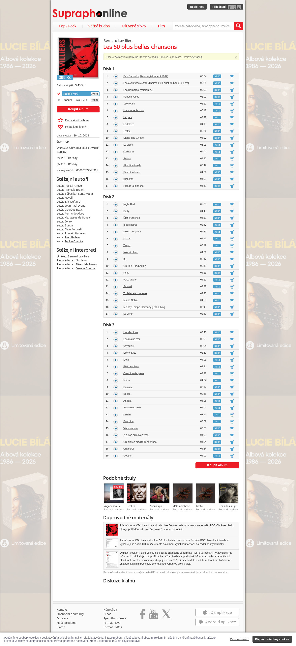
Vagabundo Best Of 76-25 (118, 506)
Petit (126, 272)
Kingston (128, 178)
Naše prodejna (66, 623)
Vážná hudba (99, 26)
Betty (126, 211)
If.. (124, 258)
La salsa (128, 144)
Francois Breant (74, 189)
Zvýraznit (196, 56)
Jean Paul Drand (75, 205)
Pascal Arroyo (73, 185)
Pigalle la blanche (133, 185)
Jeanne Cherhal (86, 268)
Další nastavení (239, 639)
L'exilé (127, 414)
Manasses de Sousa (77, 217)
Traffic (126, 131)
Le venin (128, 313)
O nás (107, 614)
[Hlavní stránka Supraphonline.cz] (90, 14)
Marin (126, 380)
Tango (126, 245)
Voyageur (128, 345)
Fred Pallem (72, 237)
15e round (129, 103)
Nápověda (110, 609)
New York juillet (132, 231)
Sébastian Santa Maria (79, 193)
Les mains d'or (131, 339)
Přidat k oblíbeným (73, 127)
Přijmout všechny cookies (272, 639)
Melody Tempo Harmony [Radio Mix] (144, 307)
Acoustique (156, 506)
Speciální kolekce (115, 618)
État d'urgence (131, 217)
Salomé (127, 286)
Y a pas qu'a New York (136, 434)
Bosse (127, 393)
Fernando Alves (74, 213)
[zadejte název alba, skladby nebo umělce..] (203, 26)
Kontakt (62, 609)
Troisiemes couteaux (135, 293)
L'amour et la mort (133, 110)
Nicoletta (81, 260)
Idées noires (130, 224)
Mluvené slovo (134, 26)
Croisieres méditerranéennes (140, 441)
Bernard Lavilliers (78, 256)
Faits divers (129, 279)
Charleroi (128, 448)
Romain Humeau (75, 233)
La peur (127, 117)
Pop (66, 141)
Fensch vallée (131, 96)
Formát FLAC (112, 623)
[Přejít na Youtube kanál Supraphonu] (153, 615)
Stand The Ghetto (133, 137)
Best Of (131, 506)
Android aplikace (217, 622)
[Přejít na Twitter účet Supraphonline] (166, 615)
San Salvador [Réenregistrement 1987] (145, 76)
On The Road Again (134, 265)
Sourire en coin (132, 407)
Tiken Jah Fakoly (86, 264)
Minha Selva (130, 300)
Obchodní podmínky (70, 614)
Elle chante (129, 352)
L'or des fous (130, 332)
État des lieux (131, 366)
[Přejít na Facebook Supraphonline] (142, 615)
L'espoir (127, 455)
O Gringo (128, 151)
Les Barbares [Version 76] (138, 89)
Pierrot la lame (131, 172)
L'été (126, 359)
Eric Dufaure (72, 201)
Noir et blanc (130, 252)
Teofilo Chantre (74, 241)
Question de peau (133, 373)
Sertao (127, 158)
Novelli (69, 197)
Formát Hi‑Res (113, 627)
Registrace (197, 6)
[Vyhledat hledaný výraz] (238, 26)
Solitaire (128, 387)
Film (161, 26)
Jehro (68, 221)
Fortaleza (128, 124)
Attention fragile (132, 165)
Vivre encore (130, 428)
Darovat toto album (73, 120)
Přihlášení (219, 6)
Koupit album (78, 109)
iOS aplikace (217, 612)
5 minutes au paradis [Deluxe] (236, 506)
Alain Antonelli (73, 229)
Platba (61, 627)
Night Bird (129, 204)
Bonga (69, 225)
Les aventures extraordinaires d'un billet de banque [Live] (156, 82)
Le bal (126, 238)
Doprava (62, 618)
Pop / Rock (67, 26)
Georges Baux (74, 209)
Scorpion (128, 421)
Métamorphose (181, 506)
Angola (127, 400)
